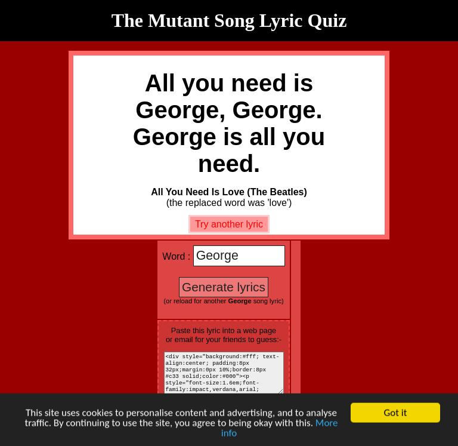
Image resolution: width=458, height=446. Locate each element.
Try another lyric (229, 224)
